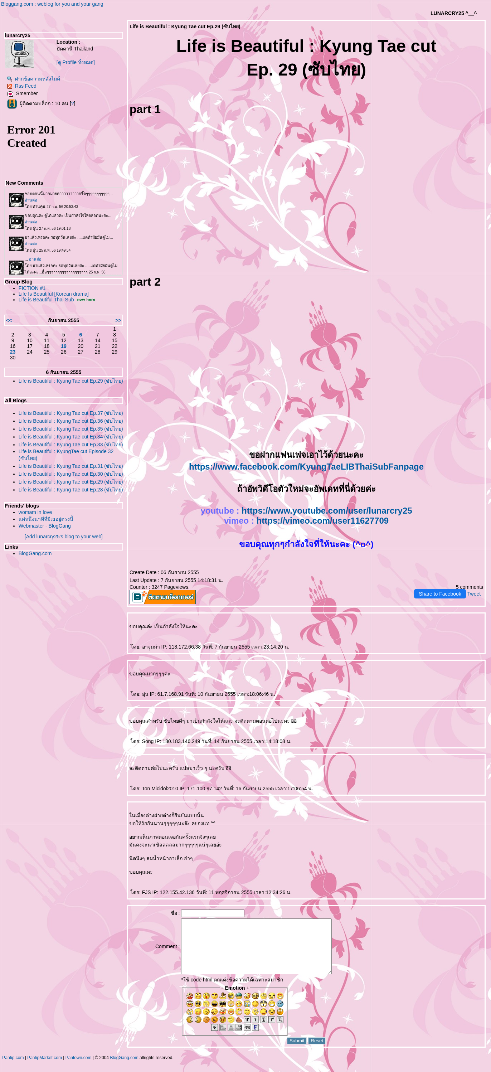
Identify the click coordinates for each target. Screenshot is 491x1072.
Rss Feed (22, 86)
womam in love (35, 512)
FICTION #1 (32, 288)
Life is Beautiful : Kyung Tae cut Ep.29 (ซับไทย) (71, 381)
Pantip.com (13, 1068)
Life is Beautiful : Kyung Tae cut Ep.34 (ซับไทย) (71, 437)
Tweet (474, 594)
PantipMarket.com (44, 1068)
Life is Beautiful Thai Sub (46, 299)
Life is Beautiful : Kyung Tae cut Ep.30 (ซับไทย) (71, 474)
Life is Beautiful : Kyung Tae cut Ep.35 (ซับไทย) (71, 429)
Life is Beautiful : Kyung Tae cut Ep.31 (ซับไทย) (71, 466)
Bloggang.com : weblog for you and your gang (52, 4)
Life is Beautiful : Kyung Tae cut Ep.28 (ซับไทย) (71, 490)
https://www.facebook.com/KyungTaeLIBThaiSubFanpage (306, 466)
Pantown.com (78, 1068)
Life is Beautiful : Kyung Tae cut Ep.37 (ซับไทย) (71, 413)
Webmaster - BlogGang (45, 526)
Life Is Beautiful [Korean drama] (54, 294)
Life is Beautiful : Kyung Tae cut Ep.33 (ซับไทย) (71, 444)
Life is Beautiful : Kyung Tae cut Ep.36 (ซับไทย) (71, 421)
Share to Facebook (440, 594)
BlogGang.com (35, 553)
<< (9, 320)
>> (118, 320)
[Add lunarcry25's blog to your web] (64, 536)
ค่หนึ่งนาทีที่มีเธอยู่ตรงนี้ (46, 519)
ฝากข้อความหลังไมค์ (33, 79)
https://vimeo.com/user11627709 (323, 520)
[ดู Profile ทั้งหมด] (76, 62)
